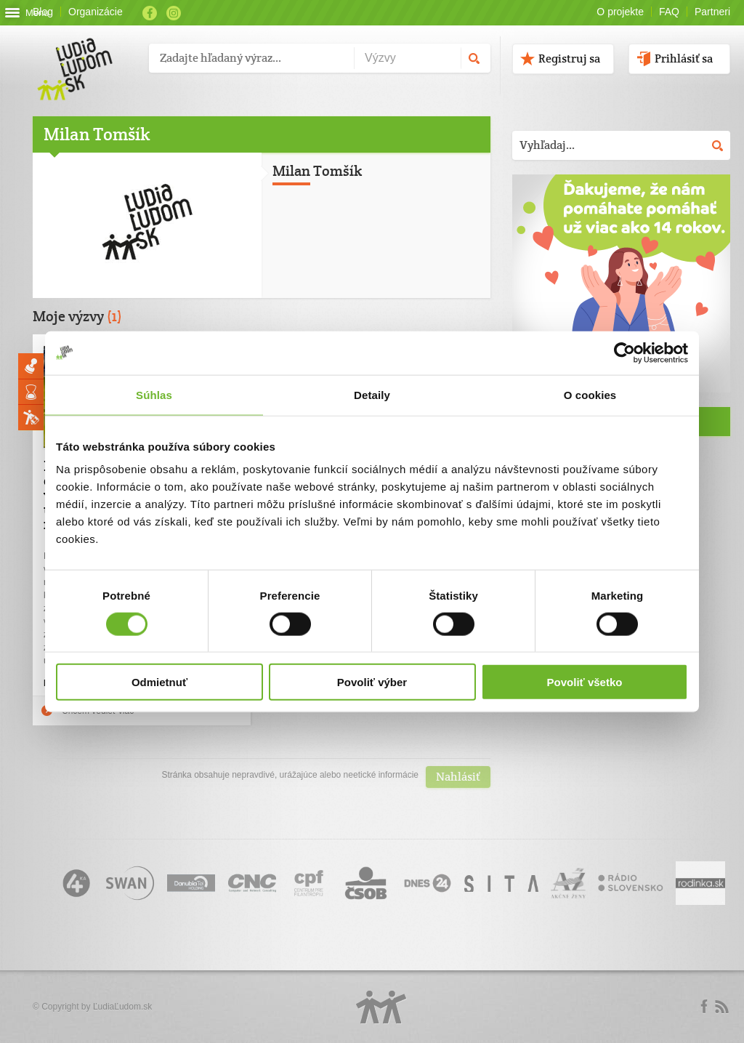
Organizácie (95, 12)
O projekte (620, 12)
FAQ (669, 12)
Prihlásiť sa (684, 58)
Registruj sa (569, 58)
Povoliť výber (372, 682)
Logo (381, 1007)
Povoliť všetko (585, 682)
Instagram (173, 13)
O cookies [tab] (590, 394)
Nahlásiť (458, 776)
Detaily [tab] (372, 394)
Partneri (712, 12)
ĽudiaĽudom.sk (122, 1007)
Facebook (149, 13)
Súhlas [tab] (154, 394)
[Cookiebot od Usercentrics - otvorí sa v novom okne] (624, 352)
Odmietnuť (159, 682)
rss (721, 1006)
